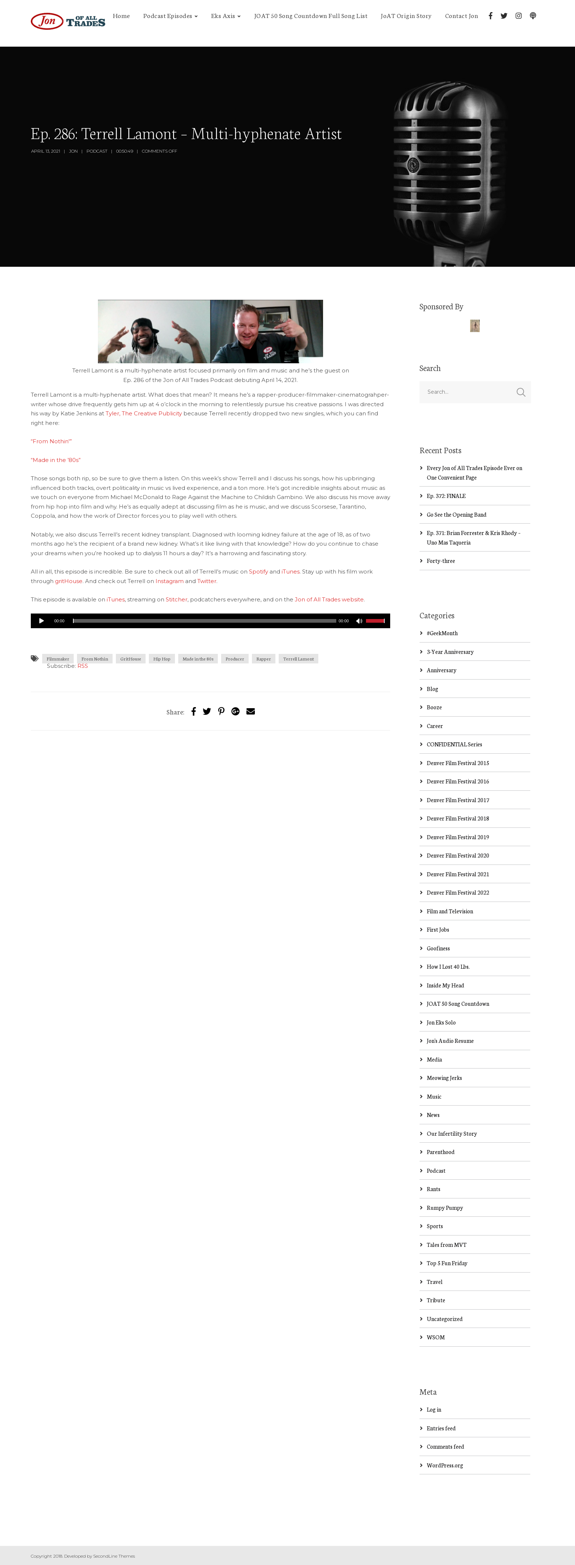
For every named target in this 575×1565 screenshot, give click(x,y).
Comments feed (445, 1446)
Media (434, 1059)
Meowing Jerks (444, 1077)
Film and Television (450, 911)
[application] (210, 621)
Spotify (258, 571)
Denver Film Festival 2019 (458, 837)
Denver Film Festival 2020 (458, 855)
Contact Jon (462, 15)
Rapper (263, 658)
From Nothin (94, 658)
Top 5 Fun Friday (447, 1263)
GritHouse (130, 658)
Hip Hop (162, 658)
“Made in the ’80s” (56, 459)
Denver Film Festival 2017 (458, 800)
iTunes (291, 571)
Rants (433, 1189)
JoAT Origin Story (406, 15)
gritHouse (69, 581)
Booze (434, 707)
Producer (235, 658)
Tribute (436, 1300)
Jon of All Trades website (329, 599)
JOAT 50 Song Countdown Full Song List (311, 15)
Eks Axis (223, 15)
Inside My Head (445, 985)
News (433, 1114)
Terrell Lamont (298, 658)
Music (434, 1096)
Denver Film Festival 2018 (458, 818)
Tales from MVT (446, 1244)
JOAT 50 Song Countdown (458, 1003)
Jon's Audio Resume (450, 1040)
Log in (434, 1409)
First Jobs (438, 929)
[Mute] (360, 622)
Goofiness (438, 948)
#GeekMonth (442, 633)
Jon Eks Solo (441, 1022)
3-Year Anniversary (450, 651)
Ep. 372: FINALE (446, 495)
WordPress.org (445, 1465)
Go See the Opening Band (457, 514)
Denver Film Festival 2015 (458, 763)
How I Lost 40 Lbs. (448, 966)
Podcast (97, 151)
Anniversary (442, 670)
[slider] (205, 621)
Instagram (169, 581)
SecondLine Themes (114, 1556)
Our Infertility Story (452, 1133)
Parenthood (441, 1151)
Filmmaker (58, 658)
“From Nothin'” (51, 441)
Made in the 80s (198, 658)
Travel (435, 1281)
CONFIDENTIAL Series (454, 744)
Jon (73, 151)
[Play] (41, 621)
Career (435, 725)
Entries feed (441, 1428)
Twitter (206, 581)
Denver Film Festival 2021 (458, 874)
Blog (432, 688)
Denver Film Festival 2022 (458, 892)
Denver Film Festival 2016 (458, 781)
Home (121, 15)
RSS (82, 665)
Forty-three (441, 560)
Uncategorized (445, 1318)
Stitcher (176, 599)
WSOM (436, 1337)
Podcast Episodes (168, 15)
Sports (435, 1226)
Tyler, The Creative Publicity (144, 413)
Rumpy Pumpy (445, 1207)
